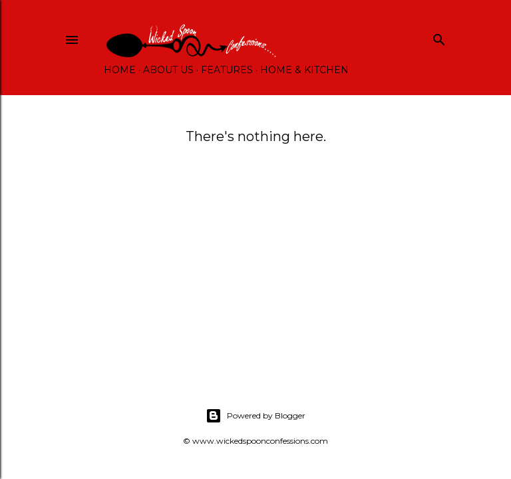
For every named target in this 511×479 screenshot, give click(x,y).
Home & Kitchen (304, 70)
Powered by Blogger (255, 416)
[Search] (439, 37)
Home (120, 70)
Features (227, 70)
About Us (168, 70)
